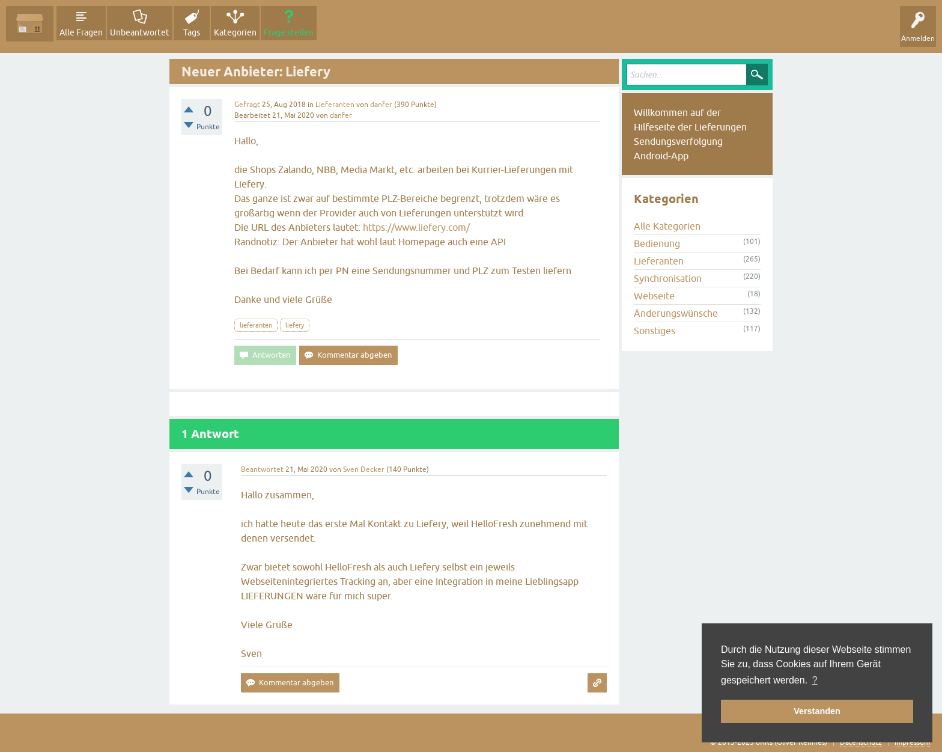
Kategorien (235, 32)
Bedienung (657, 243)
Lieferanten (334, 104)
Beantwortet (262, 469)
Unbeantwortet (139, 32)
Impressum (912, 742)
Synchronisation (668, 278)
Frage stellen (289, 32)
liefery (294, 325)
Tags (191, 32)
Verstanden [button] (817, 711)
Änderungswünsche (676, 313)
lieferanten (256, 325)
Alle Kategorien (667, 226)
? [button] (815, 680)
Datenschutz (861, 742)
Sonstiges (654, 330)
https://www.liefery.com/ (416, 227)
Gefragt (247, 104)
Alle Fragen (81, 32)
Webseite (654, 295)
